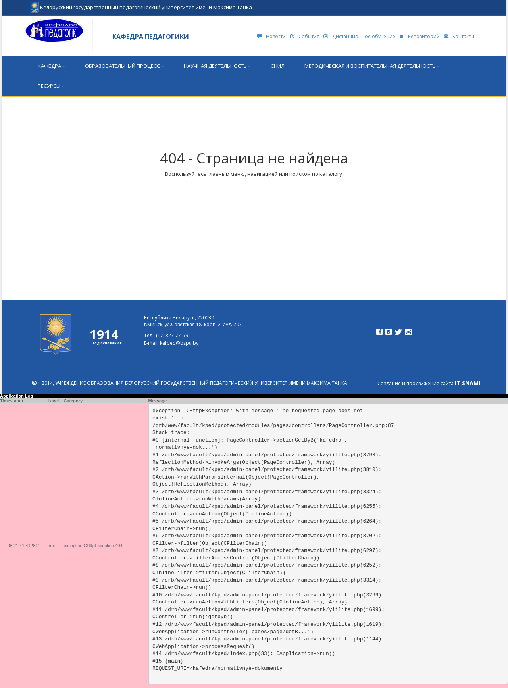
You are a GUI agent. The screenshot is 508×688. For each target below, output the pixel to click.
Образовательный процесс (124, 65)
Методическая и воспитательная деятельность (372, 65)
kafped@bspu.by (179, 343)
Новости (271, 36)
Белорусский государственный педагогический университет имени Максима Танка (141, 4)
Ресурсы (51, 85)
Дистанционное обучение (359, 36)
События (304, 36)
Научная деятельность (217, 65)
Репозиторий (419, 36)
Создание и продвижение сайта (428, 383)
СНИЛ (278, 65)
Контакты (459, 36)
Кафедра (51, 65)
